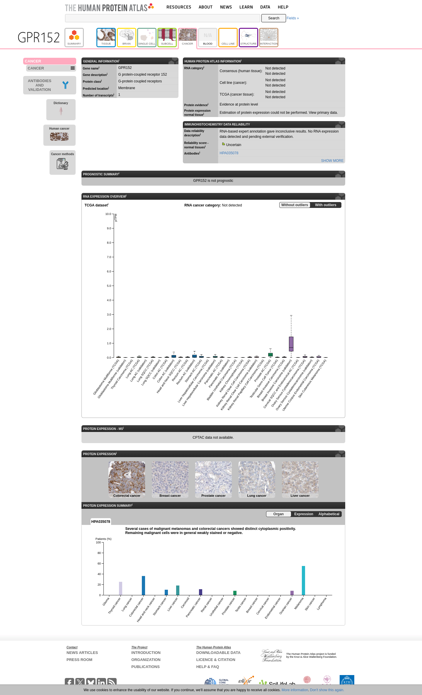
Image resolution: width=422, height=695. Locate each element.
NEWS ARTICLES (82, 652)
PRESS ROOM (79, 659)
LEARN (246, 7)
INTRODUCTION (146, 652)
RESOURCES (178, 7)
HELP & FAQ (207, 667)
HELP (283, 7)
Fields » (293, 18)
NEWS (226, 7)
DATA (265, 7)
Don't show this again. (327, 690)
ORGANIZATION (145, 659)
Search (273, 18)
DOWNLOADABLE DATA (218, 652)
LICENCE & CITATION (215, 659)
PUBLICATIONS (145, 667)
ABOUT (205, 7)
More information (295, 690)
